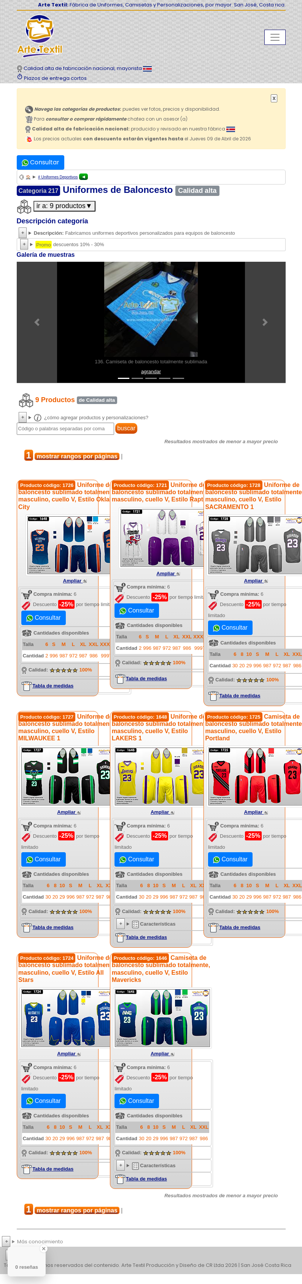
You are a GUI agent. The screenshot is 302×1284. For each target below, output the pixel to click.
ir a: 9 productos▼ (64, 206)
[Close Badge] (44, 1248)
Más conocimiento (40, 1241)
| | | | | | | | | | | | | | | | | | (151, 1255)
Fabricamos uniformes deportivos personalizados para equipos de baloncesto (134, 233)
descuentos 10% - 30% (69, 244)
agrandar (151, 371)
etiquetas (33, 1255)
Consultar (40, 162)
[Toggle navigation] (275, 37)
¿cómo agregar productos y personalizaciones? (91, 418)
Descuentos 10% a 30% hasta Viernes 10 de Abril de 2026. (151, 245)
